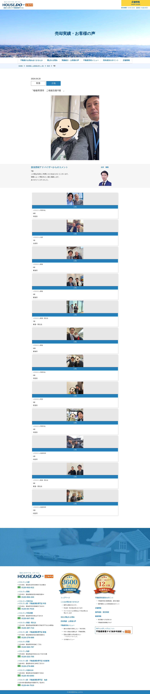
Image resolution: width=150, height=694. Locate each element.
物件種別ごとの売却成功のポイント (109, 604)
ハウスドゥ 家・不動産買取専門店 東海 (32, 632)
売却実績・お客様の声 (68, 621)
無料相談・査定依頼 (102, 612)
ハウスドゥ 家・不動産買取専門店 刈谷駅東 (33, 661)
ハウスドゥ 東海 (23, 592)
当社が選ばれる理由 (67, 617)
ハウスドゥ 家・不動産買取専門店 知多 (32, 680)
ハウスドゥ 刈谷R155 (25, 670)
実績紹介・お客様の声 (70, 60)
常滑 (48, 66)
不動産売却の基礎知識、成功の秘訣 (109, 601)
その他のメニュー (69, 639)
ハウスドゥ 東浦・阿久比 (27, 623)
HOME (21, 66)
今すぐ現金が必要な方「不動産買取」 (75, 631)
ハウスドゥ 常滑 (23, 642)
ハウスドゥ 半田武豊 (25, 613)
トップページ (65, 597)
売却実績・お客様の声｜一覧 (35, 66)
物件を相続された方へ (70, 605)
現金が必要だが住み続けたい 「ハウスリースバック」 (72, 635)
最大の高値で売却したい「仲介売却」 (75, 628)
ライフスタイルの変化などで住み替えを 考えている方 (76, 612)
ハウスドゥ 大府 (23, 582)
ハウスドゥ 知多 (23, 651)
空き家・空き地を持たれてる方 (73, 608)
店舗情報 (126, 60)
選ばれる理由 (52, 60)
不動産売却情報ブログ (105, 622)
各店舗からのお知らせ (105, 619)
